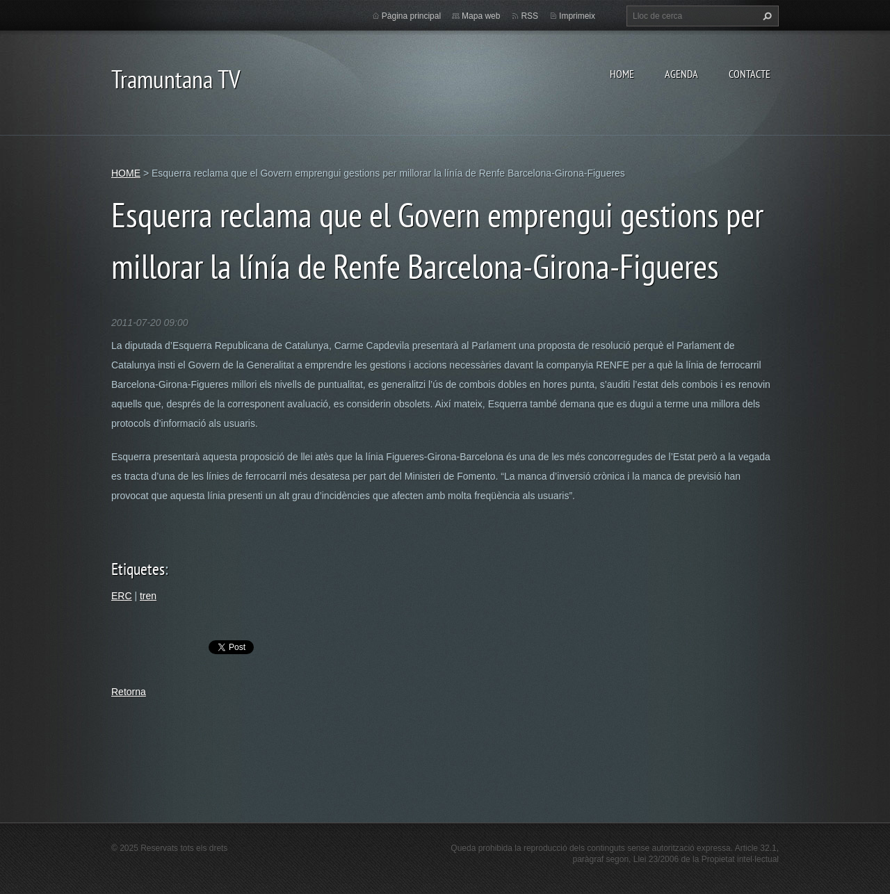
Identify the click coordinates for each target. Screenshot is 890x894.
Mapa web (481, 16)
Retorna (128, 691)
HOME (622, 74)
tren (148, 595)
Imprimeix (577, 16)
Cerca (765, 16)
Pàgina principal (411, 16)
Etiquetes (138, 569)
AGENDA (681, 74)
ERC (121, 595)
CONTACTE (749, 74)
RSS (529, 16)
